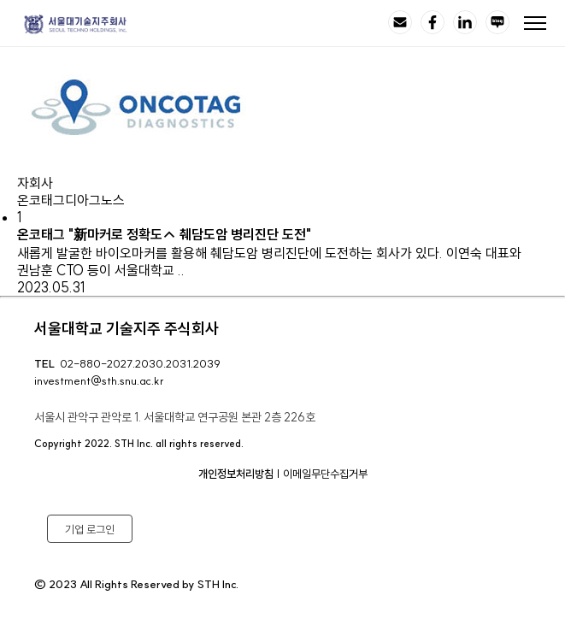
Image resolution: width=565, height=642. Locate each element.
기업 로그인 (90, 529)
